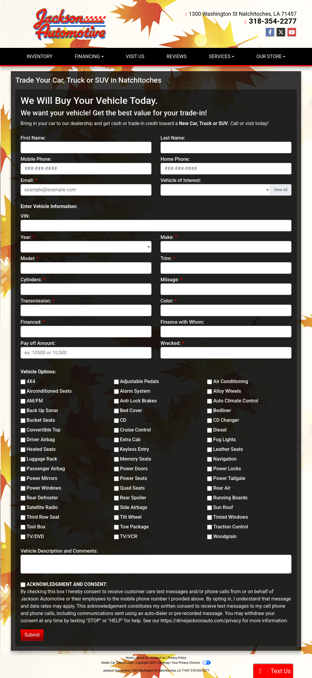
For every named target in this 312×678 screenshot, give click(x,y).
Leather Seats (228, 449)
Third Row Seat (43, 517)
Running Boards (230, 498)
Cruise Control (135, 430)
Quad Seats (132, 488)
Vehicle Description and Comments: (59, 551)
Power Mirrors (42, 478)
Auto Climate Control (235, 401)
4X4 (31, 381)
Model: (28, 258)
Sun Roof (223, 507)
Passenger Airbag (46, 468)
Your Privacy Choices (191, 662)
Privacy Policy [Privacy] (177, 658)
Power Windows (44, 488)
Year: (26, 237)
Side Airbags (134, 507)
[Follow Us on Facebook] (270, 32)
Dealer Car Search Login (117, 662)
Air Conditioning (230, 381)
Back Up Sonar (42, 410)
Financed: (31, 322)
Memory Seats (135, 459)
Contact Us (158, 658)
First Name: (33, 138)
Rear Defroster (42, 498)
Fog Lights (224, 439)
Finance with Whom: (182, 322)
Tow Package (134, 527)
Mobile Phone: (36, 159)
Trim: (166, 258)
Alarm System (135, 391)
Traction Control (230, 527)
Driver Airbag (41, 439)
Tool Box (36, 527)
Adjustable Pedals (139, 381)
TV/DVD (35, 536)
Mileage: (170, 280)
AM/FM (35, 401)
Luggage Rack (42, 459)
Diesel (219, 430)
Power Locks (227, 468)
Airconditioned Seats (49, 391)
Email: (27, 180)
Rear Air (221, 488)
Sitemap (164, 662)
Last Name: (173, 138)
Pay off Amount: (38, 343)
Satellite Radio (42, 507)
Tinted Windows (230, 517)
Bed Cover (131, 410)
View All (281, 189)
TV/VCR (128, 536)
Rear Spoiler (133, 498)
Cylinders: (31, 280)
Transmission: (36, 301)
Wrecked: (170, 343)
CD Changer (226, 420)
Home (130, 658)
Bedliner (222, 410)
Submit (32, 635)
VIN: (25, 216)
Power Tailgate (229, 478)
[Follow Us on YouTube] (292, 32)
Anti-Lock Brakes (138, 401)
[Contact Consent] (23, 584)
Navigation (224, 459)
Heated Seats (41, 449)
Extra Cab (130, 439)
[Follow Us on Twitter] (281, 32)
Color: (167, 301)
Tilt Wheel (130, 517)
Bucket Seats (41, 420)
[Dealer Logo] (71, 24)
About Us (142, 658)
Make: (167, 237)
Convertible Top (43, 430)
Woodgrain (224, 536)
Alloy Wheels (227, 391)
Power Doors (134, 468)
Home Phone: (175, 159)
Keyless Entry (134, 449)
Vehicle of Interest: (181, 180)
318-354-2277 (273, 21)
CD (123, 420)
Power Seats (133, 478)
